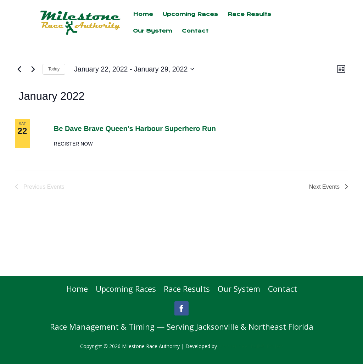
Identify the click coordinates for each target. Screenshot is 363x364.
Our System (152, 31)
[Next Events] (33, 69)
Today (54, 69)
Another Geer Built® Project (250, 346)
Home (143, 14)
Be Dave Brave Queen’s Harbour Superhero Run (135, 128)
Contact (195, 31)
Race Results (249, 14)
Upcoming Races (190, 14)
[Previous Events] (19, 69)
